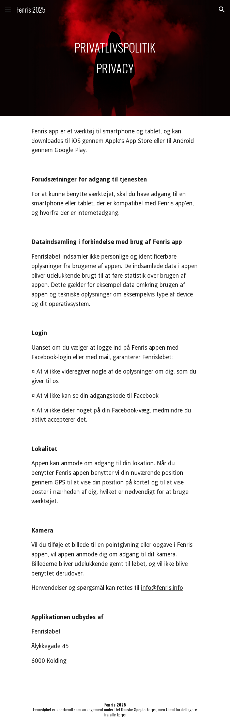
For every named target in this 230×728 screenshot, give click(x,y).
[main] (115, 58)
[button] (8, 9)
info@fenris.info (162, 587)
